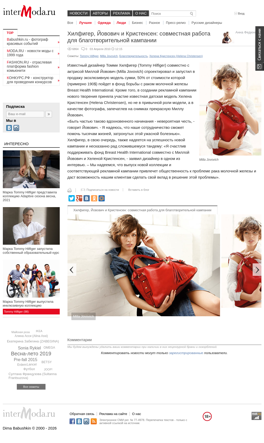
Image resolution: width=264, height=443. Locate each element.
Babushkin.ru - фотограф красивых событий (27, 41)
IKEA (39, 331)
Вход (239, 13)
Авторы (100, 13)
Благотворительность (133, 56)
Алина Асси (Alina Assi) (31, 336)
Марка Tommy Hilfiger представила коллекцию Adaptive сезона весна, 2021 (30, 196)
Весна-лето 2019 (31, 353)
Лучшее (85, 23)
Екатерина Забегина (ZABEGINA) (33, 341)
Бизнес (137, 23)
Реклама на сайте (113, 414)
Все (70, 23)
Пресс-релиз (176, 23)
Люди (121, 23)
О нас (141, 13)
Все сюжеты (31, 386)
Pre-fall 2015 (25, 359)
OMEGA (49, 347)
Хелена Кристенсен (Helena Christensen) (176, 56)
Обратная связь (82, 414)
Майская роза (20, 332)
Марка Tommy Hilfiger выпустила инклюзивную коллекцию (28, 303)
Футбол (29, 369)
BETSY (47, 362)
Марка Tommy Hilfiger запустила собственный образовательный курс (31, 251)
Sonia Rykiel (29, 348)
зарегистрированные (186, 353)
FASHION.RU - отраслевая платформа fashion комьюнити (29, 66)
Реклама (121, 13)
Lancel (31, 364)
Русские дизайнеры (207, 23)
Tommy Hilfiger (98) (16, 311)
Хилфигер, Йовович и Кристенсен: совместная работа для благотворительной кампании (142, 210)
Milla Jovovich (109, 56)
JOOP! (48, 369)
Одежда (104, 23)
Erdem (21, 365)
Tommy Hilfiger (89, 56)
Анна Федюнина (248, 32)
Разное (154, 23)
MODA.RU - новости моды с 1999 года (30, 53)
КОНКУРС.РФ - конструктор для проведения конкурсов (30, 80)
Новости (79, 13)
